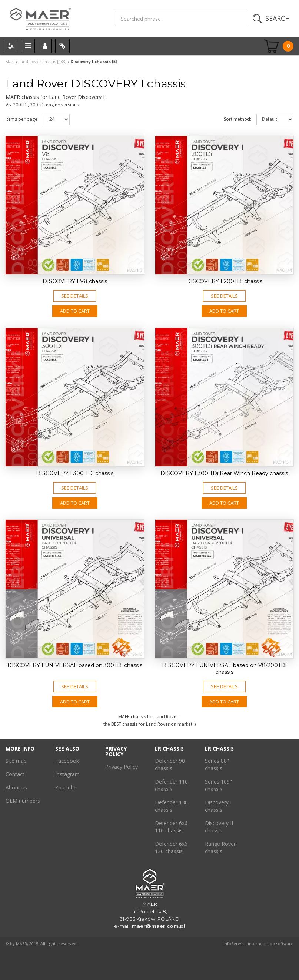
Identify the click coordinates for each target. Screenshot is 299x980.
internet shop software (270, 943)
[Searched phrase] (181, 18)
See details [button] (74, 295)
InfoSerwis (233, 943)
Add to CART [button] (75, 311)
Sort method (237, 119)
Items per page (22, 119)
